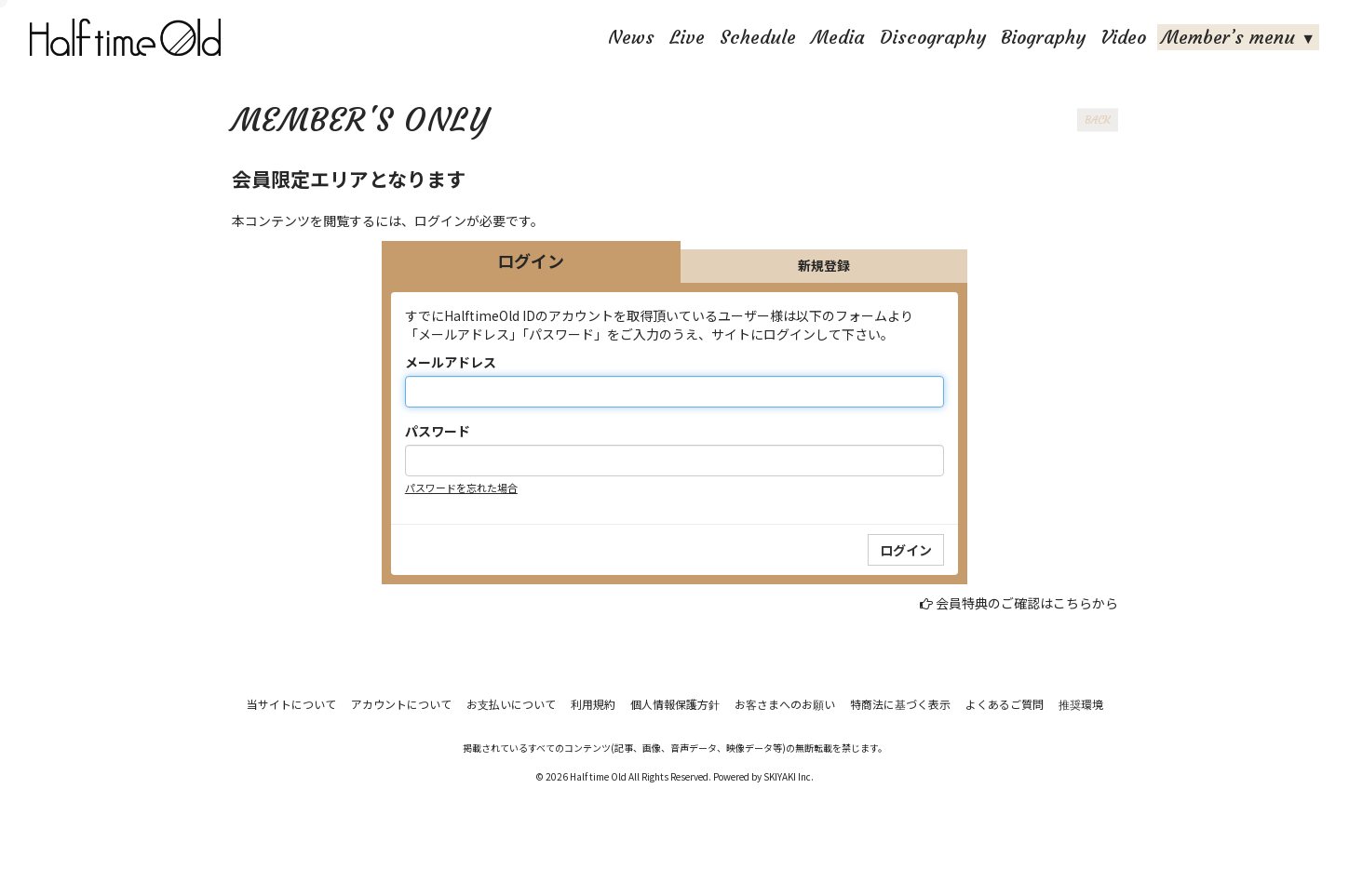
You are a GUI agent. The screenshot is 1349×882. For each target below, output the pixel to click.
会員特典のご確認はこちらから (1027, 603)
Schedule (758, 36)
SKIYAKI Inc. (788, 776)
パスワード (437, 430)
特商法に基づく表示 (900, 704)
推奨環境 (1081, 704)
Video (1123, 36)
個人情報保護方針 (675, 704)
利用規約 (593, 704)
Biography (1043, 36)
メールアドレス (450, 362)
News (631, 36)
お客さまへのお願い (785, 704)
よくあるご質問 (1004, 704)
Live (687, 36)
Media (838, 36)
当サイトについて (291, 704)
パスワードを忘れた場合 (461, 487)
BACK (1098, 120)
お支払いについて (511, 704)
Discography (933, 36)
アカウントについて (401, 704)
